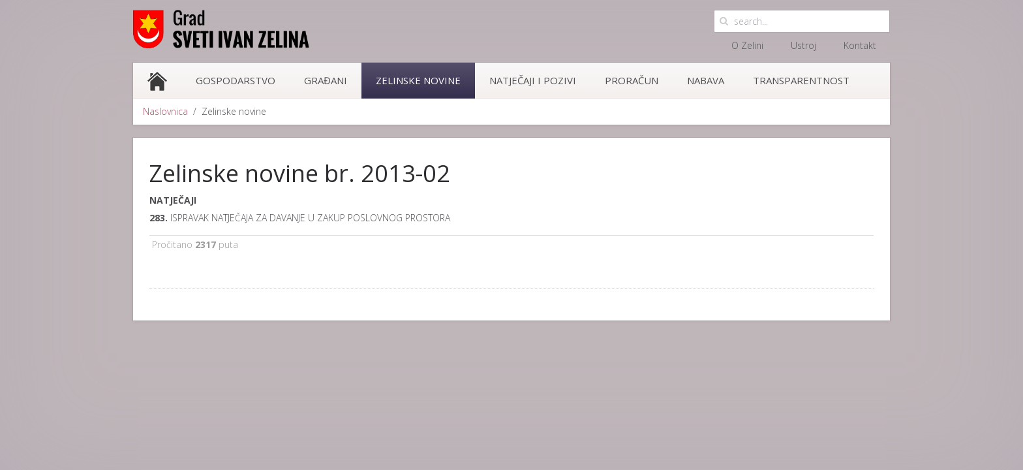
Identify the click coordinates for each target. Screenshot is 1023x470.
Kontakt (860, 45)
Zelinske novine (418, 80)
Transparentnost (801, 80)
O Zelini (747, 45)
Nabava (705, 80)
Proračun (631, 80)
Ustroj (803, 45)
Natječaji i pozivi (532, 80)
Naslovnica (165, 111)
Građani (325, 80)
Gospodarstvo (235, 80)
